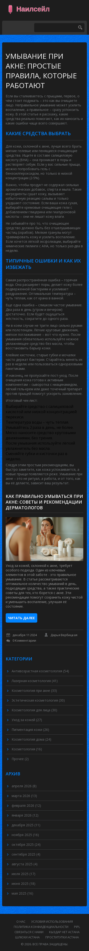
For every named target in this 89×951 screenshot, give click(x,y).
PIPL (77, 927)
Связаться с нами (28, 932)
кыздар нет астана (64, 932)
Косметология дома (31, 739)
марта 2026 (24, 795)
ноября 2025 (25, 834)
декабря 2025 (26, 825)
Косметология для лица (34, 710)
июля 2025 (23, 874)
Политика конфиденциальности (41, 927)
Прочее (20, 759)
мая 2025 (22, 893)
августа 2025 (24, 864)
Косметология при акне (34, 690)
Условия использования (52, 921)
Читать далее (21, 618)
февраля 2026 (26, 805)
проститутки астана (62, 937)
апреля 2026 (24, 786)
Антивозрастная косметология (40, 671)
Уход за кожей (27, 720)
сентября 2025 (26, 854)
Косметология (27, 749)
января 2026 (25, 815)
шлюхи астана (27, 937)
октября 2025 (26, 844)
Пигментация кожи (30, 729)
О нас (20, 921)
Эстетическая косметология (38, 700)
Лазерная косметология (35, 681)
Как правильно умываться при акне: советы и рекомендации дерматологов (44, 501)
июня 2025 (23, 883)
